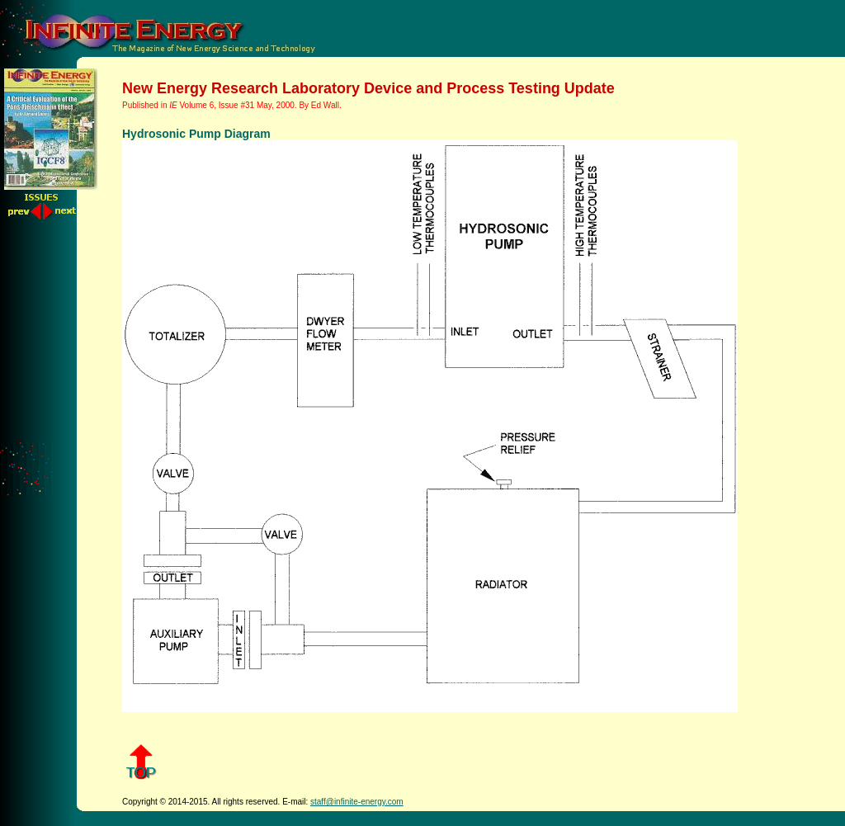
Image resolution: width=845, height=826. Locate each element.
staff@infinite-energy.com (357, 801)
